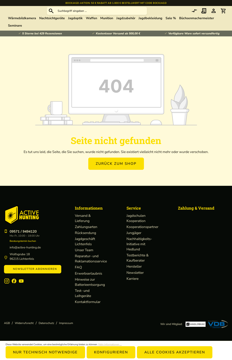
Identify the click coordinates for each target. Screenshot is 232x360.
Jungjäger (134, 232)
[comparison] (194, 15)
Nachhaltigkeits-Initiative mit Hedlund (139, 244)
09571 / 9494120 (23, 231)
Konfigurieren (111, 352)
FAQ (78, 267)
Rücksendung (85, 232)
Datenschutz (46, 323)
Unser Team (84, 250)
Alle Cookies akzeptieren (174, 352)
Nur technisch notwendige (45, 352)
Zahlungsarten (86, 226)
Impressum (66, 323)
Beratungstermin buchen (23, 241)
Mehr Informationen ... (110, 344)
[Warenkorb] (223, 15)
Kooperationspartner (142, 226)
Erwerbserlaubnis (88, 273)
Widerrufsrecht (24, 323)
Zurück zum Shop (116, 171)
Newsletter (135, 272)
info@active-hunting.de (25, 247)
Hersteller (134, 266)
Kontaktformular (87, 301)
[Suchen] (81, 14)
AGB (7, 323)
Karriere (133, 278)
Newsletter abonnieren (32, 269)
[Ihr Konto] (213, 15)
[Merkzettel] (204, 15)
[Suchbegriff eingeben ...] (131, 15)
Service (134, 208)
